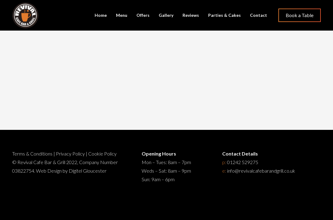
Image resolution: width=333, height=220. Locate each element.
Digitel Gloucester (88, 171)
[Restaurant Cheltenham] (25, 15)
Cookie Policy (102, 153)
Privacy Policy (70, 153)
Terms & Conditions (32, 153)
